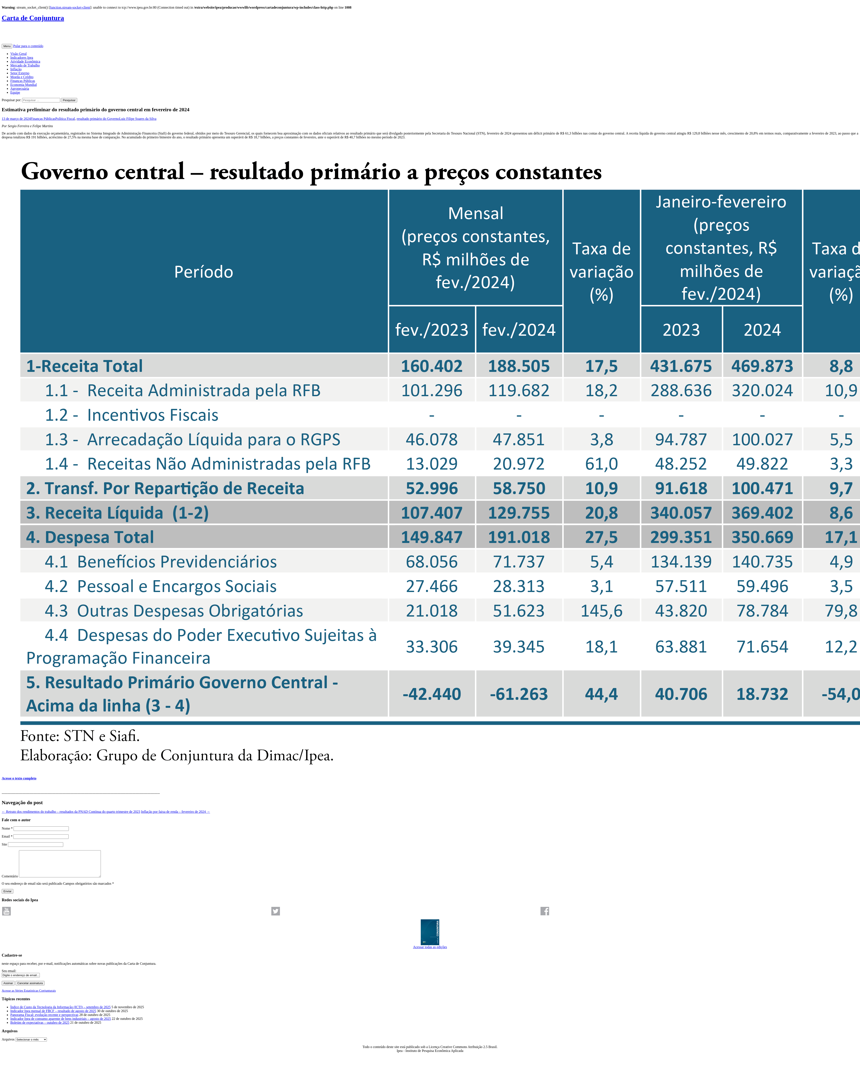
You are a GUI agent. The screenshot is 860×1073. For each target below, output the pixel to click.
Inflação (16, 69)
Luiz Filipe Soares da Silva (137, 119)
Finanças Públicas (22, 81)
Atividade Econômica (25, 61)
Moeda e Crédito (22, 77)
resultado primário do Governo (98, 119)
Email (7, 836)
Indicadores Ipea (21, 57)
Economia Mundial (23, 85)
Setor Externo (19, 73)
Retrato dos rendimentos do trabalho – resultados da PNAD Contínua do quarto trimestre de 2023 (71, 811)
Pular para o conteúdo (28, 46)
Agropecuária (19, 88)
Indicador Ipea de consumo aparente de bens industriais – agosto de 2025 (60, 1024)
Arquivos (8, 1044)
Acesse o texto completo (19, 778)
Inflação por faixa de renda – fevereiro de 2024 (175, 811)
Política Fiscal (65, 119)
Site (4, 844)
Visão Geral (18, 54)
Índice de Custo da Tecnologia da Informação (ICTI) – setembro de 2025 (60, 1012)
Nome (7, 828)
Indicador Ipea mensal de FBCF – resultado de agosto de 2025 (53, 1016)
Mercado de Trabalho (25, 65)
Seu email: (9, 976)
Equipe (15, 92)
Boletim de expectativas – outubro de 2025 (39, 1028)
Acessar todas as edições (430, 950)
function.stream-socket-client (70, 7)
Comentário (10, 881)
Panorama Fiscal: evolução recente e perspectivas (44, 1020)
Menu (7, 46)
